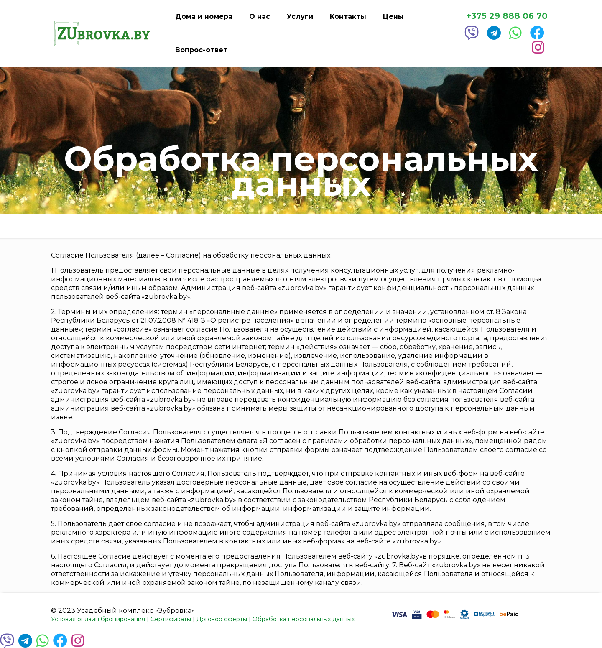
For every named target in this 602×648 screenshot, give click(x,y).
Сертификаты (170, 619)
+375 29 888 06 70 (507, 16)
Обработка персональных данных (304, 619)
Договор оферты (221, 619)
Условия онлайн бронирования (98, 619)
